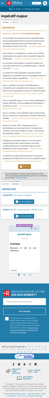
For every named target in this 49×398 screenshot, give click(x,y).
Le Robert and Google (34, 396)
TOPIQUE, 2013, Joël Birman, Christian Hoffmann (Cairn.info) (23, 161)
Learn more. (39, 390)
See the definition (26, 201)
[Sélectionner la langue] (36, 3)
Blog (10, 9)
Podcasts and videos (32, 9)
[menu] (3, 3)
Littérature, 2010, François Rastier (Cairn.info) (29, 59)
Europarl (15, 68)
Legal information (34, 394)
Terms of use (21, 396)
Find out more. (21, 177)
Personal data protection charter (15, 394)
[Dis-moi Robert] (24, 356)
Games (18, 9)
